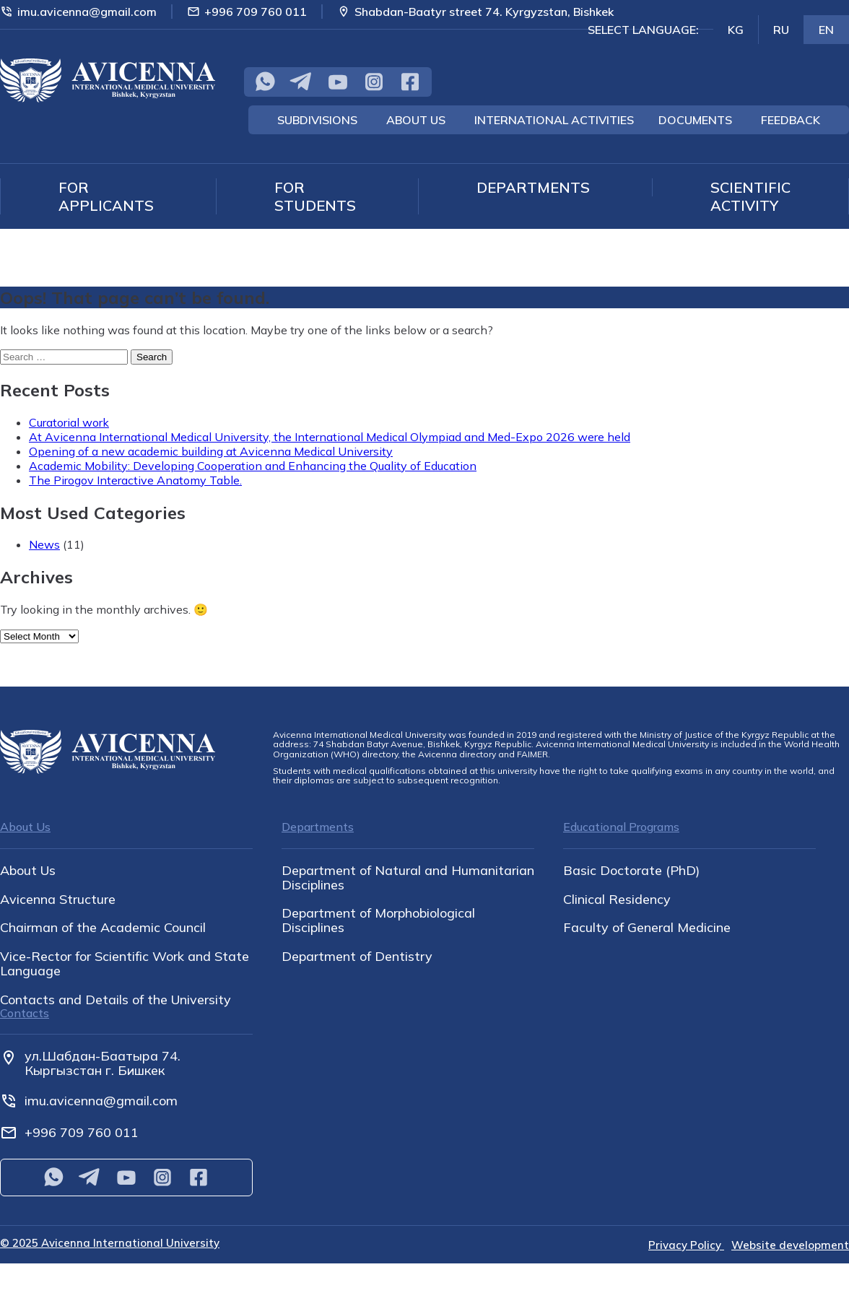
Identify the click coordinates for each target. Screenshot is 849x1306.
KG (736, 29)
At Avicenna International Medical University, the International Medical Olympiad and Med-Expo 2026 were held (329, 437)
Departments (533, 187)
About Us (415, 120)
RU (781, 29)
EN (826, 29)
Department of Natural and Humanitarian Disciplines (408, 877)
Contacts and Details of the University (115, 1000)
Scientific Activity (750, 196)
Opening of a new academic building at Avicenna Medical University (211, 451)
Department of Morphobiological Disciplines (378, 920)
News (44, 544)
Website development (790, 1245)
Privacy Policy (686, 1245)
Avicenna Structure (58, 899)
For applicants (106, 196)
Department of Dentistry (357, 956)
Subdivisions (317, 120)
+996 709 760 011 (247, 11)
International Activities (554, 120)
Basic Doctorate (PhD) (631, 870)
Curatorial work (69, 422)
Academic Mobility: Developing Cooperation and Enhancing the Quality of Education (252, 465)
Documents (695, 120)
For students (315, 196)
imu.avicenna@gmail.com (78, 11)
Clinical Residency (617, 899)
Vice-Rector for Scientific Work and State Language (124, 963)
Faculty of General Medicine (647, 927)
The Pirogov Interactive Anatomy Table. (135, 480)
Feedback (790, 120)
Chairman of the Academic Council (103, 927)
